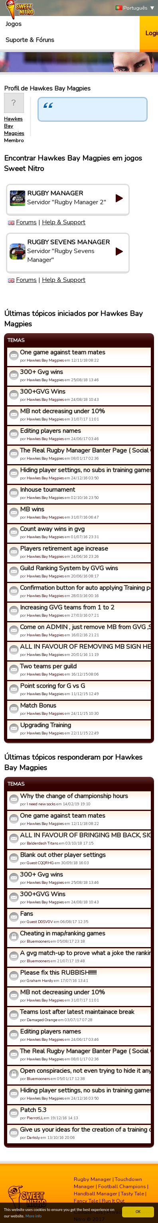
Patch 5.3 (33, 1110)
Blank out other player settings (63, 855)
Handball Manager (95, 1193)
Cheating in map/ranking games (62, 933)
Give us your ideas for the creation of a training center (84, 1129)
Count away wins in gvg (52, 529)
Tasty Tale (132, 1193)
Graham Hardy (40, 980)
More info (34, 1216)
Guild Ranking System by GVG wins (69, 568)
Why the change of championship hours (74, 796)
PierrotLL (35, 1117)
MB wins (32, 509)
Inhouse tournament (47, 490)
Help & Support (63, 222)
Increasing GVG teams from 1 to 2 (67, 607)
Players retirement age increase (64, 548)
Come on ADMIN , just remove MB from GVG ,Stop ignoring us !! (84, 627)
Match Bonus (38, 705)
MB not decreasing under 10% (62, 411)
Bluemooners (38, 941)
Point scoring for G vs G (52, 686)
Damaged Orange (42, 1019)
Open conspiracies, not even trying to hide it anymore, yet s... (84, 1071)
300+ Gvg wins (41, 372)
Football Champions (122, 1186)
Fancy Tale (86, 1201)
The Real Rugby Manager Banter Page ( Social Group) (84, 450)
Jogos (14, 24)
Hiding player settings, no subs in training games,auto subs (84, 470)
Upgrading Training (45, 725)
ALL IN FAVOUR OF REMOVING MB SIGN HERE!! (84, 647)
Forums (26, 222)
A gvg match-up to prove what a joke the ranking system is (84, 953)
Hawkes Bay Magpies (45, 360)
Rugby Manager (92, 1179)
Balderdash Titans (42, 843)
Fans (26, 914)
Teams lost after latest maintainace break (77, 1012)
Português (132, 8)
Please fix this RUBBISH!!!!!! (58, 973)
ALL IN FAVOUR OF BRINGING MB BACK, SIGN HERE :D (84, 835)
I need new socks (41, 804)
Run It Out (113, 1201)
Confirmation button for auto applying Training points (84, 588)
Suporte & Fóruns (30, 40)
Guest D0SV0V (40, 921)
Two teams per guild (48, 666)
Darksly (33, 1137)
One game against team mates (62, 352)
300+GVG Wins (42, 391)
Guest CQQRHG (40, 862)
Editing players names (50, 431)
